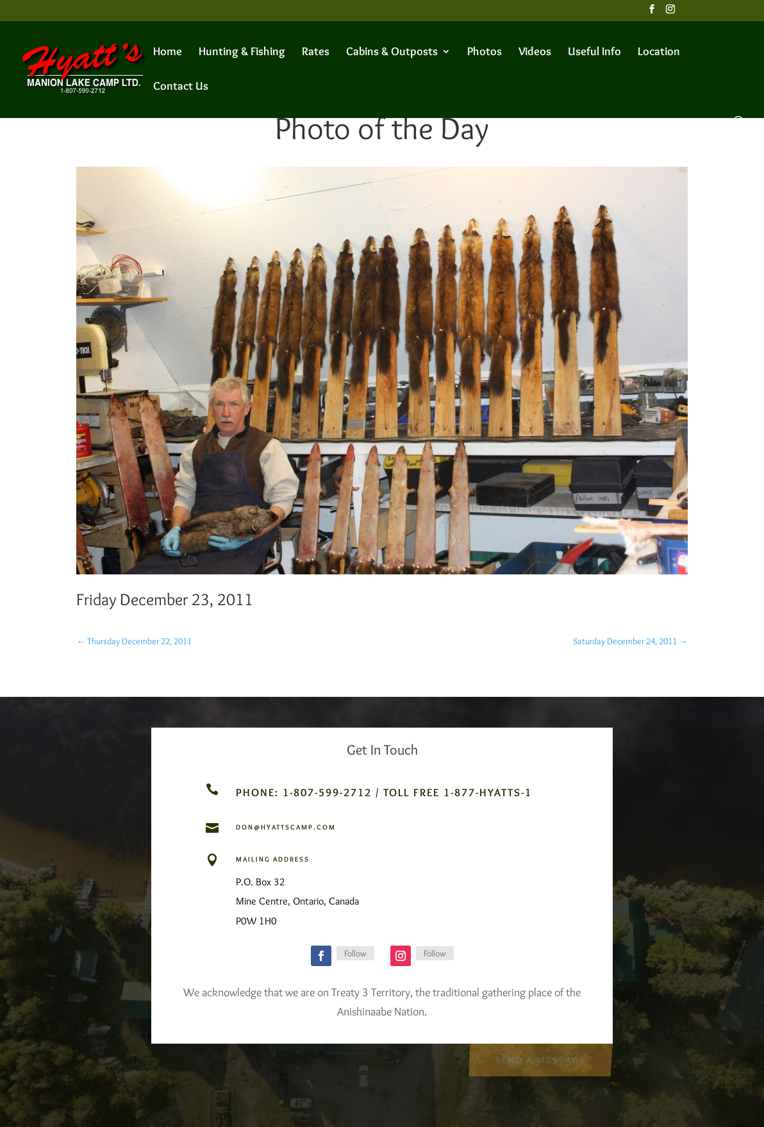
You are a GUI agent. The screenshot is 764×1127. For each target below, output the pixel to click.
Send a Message (540, 1058)
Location (659, 52)
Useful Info (594, 52)
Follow (355, 953)
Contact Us (180, 87)
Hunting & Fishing (242, 52)
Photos (484, 52)
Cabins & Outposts (392, 52)
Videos (535, 52)
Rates (315, 52)
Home (167, 52)
